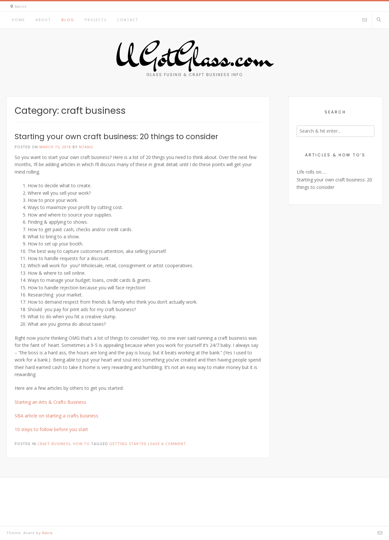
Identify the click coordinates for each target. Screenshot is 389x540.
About (43, 19)
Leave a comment (167, 443)
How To (81, 443)
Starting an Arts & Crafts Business (50, 402)
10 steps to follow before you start (51, 429)
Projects (96, 19)
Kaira (47, 532)
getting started (128, 443)
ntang (86, 146)
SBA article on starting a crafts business (56, 416)
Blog (67, 19)
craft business (53, 443)
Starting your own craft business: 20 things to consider (116, 136)
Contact (128, 19)
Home (18, 19)
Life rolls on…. (311, 172)
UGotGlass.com (194, 57)
